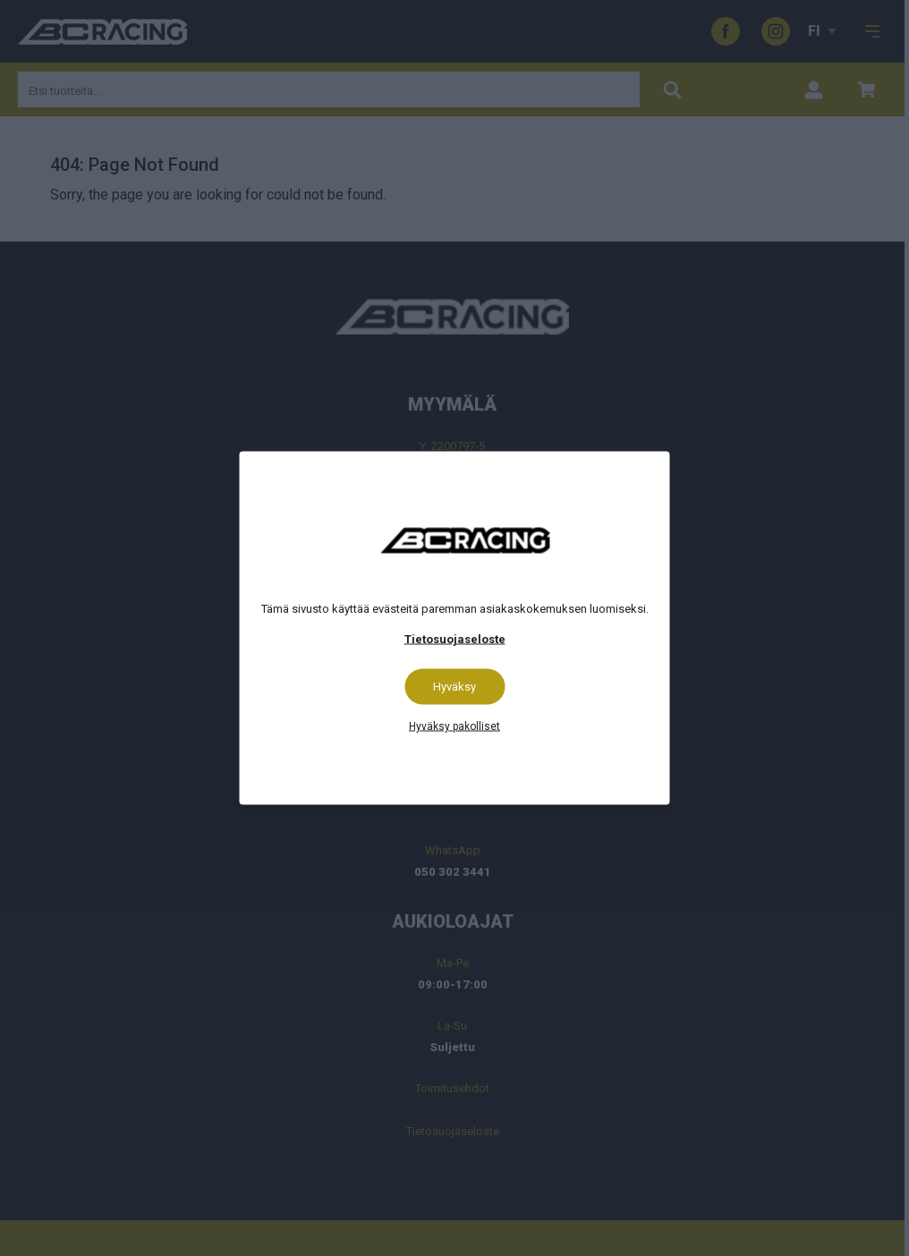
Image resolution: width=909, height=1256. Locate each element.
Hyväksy (454, 686)
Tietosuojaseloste (454, 639)
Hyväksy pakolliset (454, 726)
